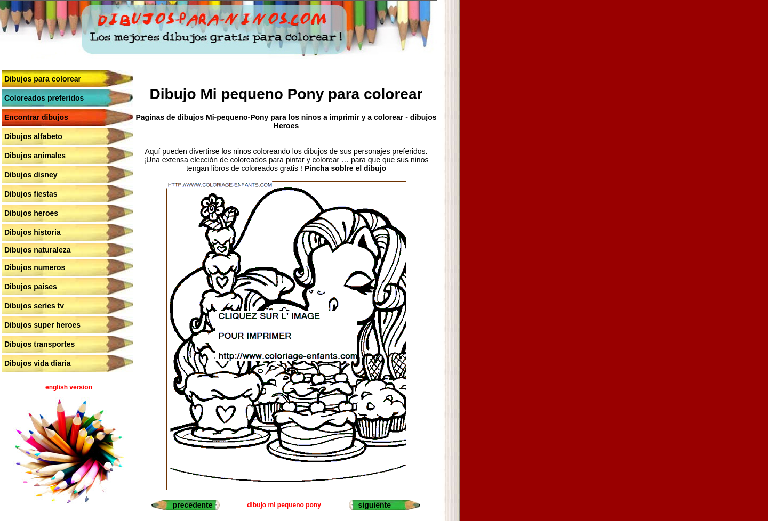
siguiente (374, 505)
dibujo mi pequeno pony (284, 505)
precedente (193, 505)
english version (68, 387)
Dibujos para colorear (42, 79)
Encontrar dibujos (36, 117)
